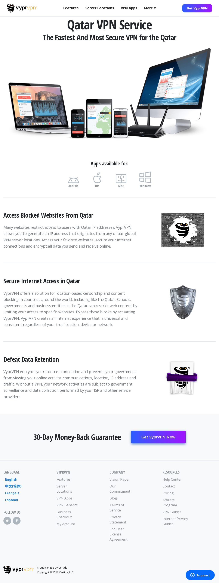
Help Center (172, 479)
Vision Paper (120, 479)
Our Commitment (120, 489)
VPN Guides (172, 512)
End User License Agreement (118, 534)
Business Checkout (64, 514)
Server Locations (99, 8)
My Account (65, 524)
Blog (113, 498)
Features (70, 8)
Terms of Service (117, 508)
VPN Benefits (67, 505)
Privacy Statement (118, 520)
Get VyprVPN (197, 8)
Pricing (168, 493)
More (148, 8)
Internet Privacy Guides (175, 521)
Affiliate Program (170, 502)
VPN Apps (129, 8)
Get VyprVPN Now (158, 436)
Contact (169, 486)
